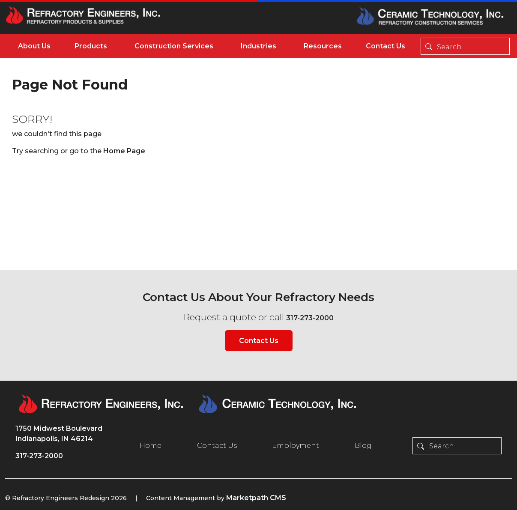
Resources (323, 46)
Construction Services (173, 46)
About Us (34, 46)
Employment (295, 445)
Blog (363, 445)
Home (150, 445)
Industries (258, 46)
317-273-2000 (310, 318)
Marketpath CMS (256, 498)
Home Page (124, 151)
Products (91, 46)
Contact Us (385, 46)
